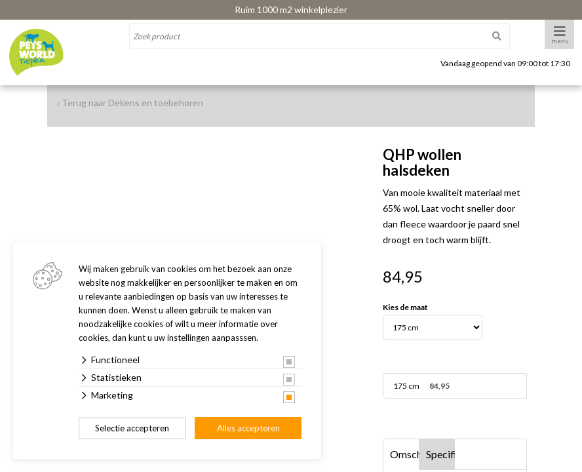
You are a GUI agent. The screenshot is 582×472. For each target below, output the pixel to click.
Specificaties (441, 454)
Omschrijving (404, 454)
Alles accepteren (248, 428)
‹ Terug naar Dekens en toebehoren (130, 102)
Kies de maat (405, 307)
